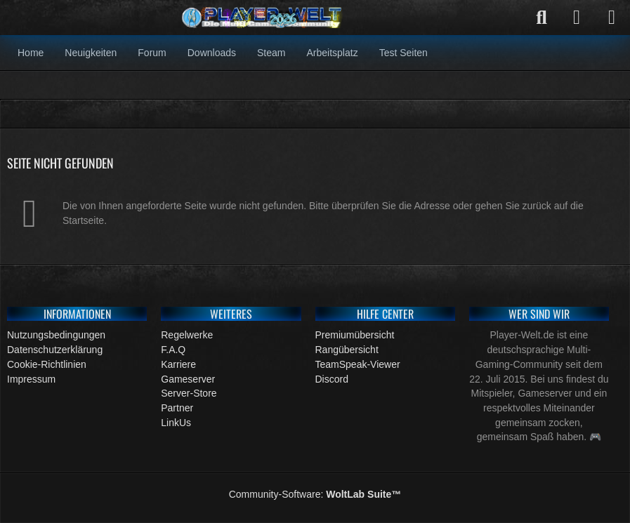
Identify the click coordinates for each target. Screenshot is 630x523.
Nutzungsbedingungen (56, 334)
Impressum (31, 379)
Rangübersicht (347, 349)
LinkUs (176, 422)
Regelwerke (187, 334)
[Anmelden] (577, 17)
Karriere (178, 364)
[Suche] (541, 18)
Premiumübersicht (355, 334)
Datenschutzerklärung (55, 349)
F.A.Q (173, 349)
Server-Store (188, 393)
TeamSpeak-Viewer (357, 364)
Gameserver (188, 379)
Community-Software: (315, 494)
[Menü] (612, 18)
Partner (177, 407)
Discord (331, 379)
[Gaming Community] (262, 18)
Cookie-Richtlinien (46, 364)
